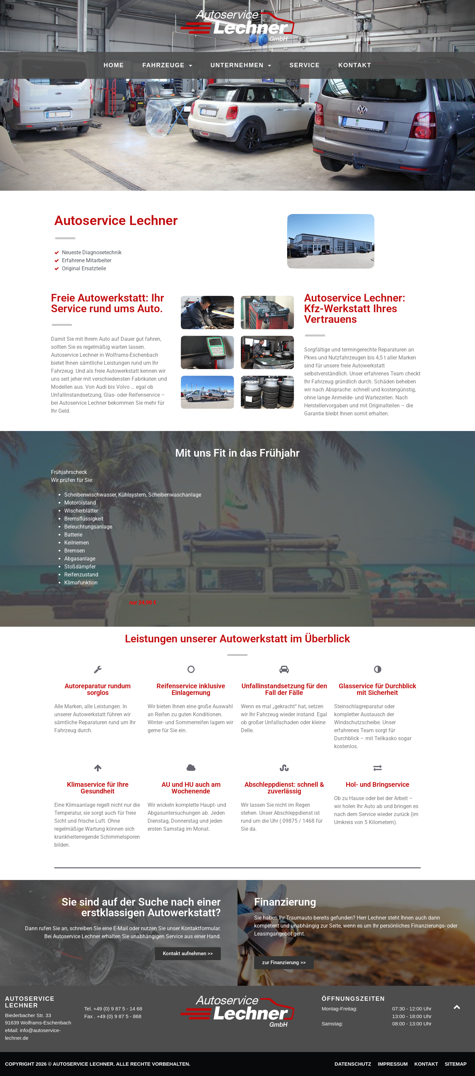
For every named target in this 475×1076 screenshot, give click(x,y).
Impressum (393, 1064)
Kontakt (354, 65)
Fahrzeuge (164, 65)
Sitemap (456, 1064)
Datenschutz (352, 1064)
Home (114, 65)
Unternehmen (238, 65)
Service (304, 65)
